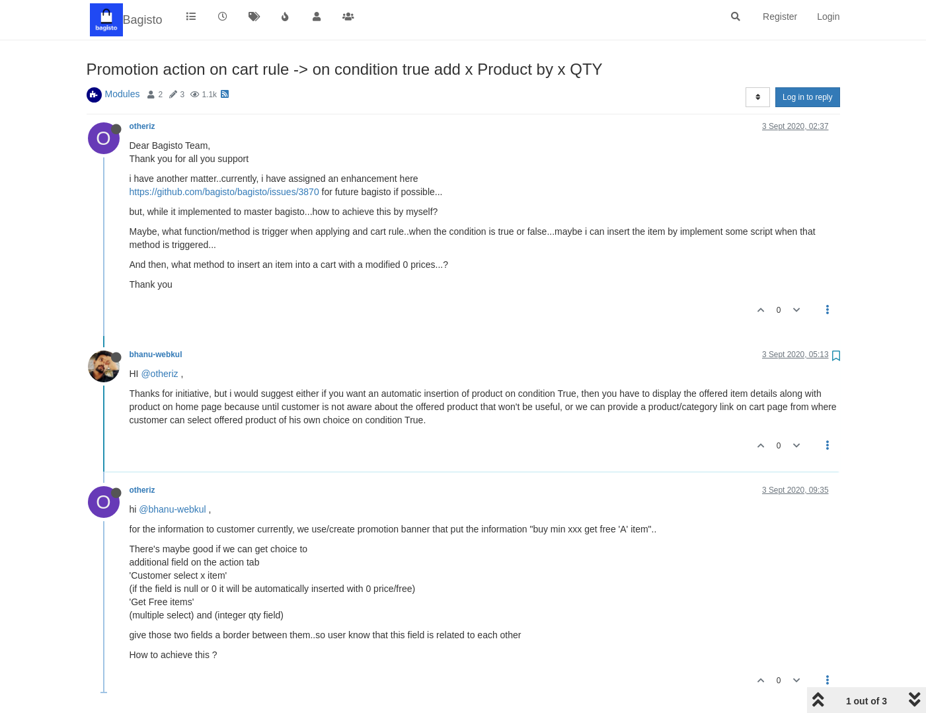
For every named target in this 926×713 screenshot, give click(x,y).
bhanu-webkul (156, 354)
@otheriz (159, 373)
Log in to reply (807, 97)
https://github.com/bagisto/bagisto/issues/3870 (224, 192)
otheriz (142, 126)
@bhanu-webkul (172, 509)
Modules (122, 94)
